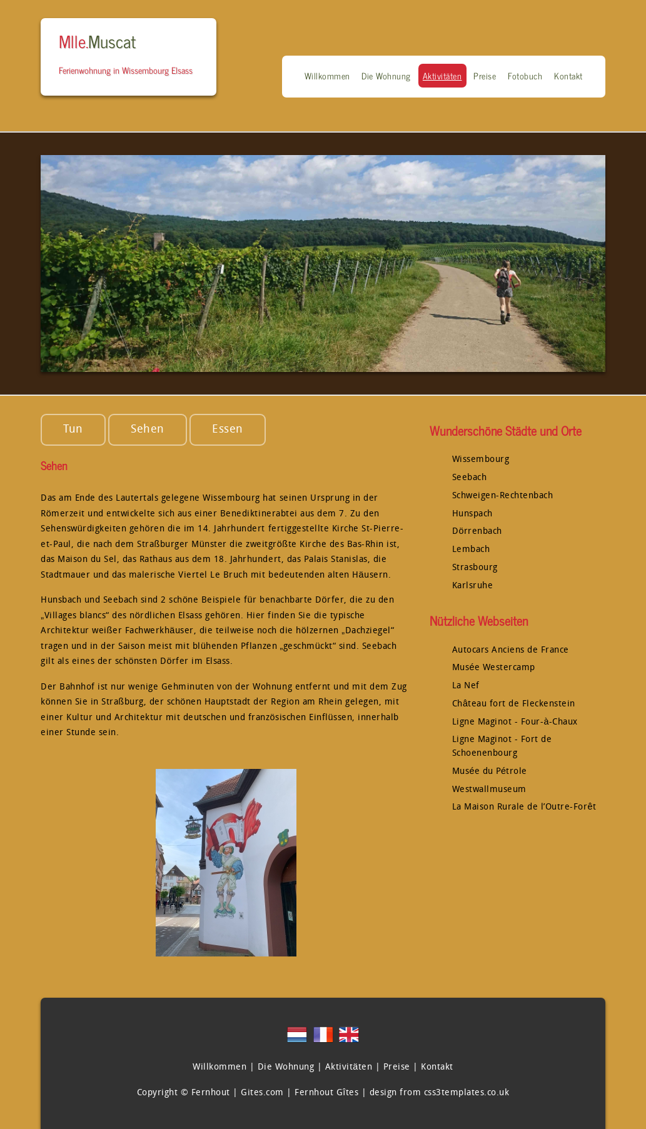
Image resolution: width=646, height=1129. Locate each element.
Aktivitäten (442, 75)
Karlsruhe (472, 586)
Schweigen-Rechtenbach (502, 496)
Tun (73, 430)
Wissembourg (481, 459)
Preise (484, 75)
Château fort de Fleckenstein (513, 704)
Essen (227, 430)
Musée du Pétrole (489, 771)
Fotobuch (525, 75)
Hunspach (472, 514)
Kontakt (568, 75)
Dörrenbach (477, 531)
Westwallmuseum (489, 790)
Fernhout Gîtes (326, 1093)
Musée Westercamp (493, 668)
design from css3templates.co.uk (440, 1093)
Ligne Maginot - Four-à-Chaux (515, 722)
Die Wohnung (386, 75)
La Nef (466, 686)
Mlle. (97, 40)
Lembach (471, 549)
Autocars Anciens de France (510, 650)
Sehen (147, 430)
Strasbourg (475, 568)
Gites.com (262, 1093)
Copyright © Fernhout (183, 1093)
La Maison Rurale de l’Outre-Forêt (524, 807)
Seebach (469, 478)
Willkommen (327, 75)
